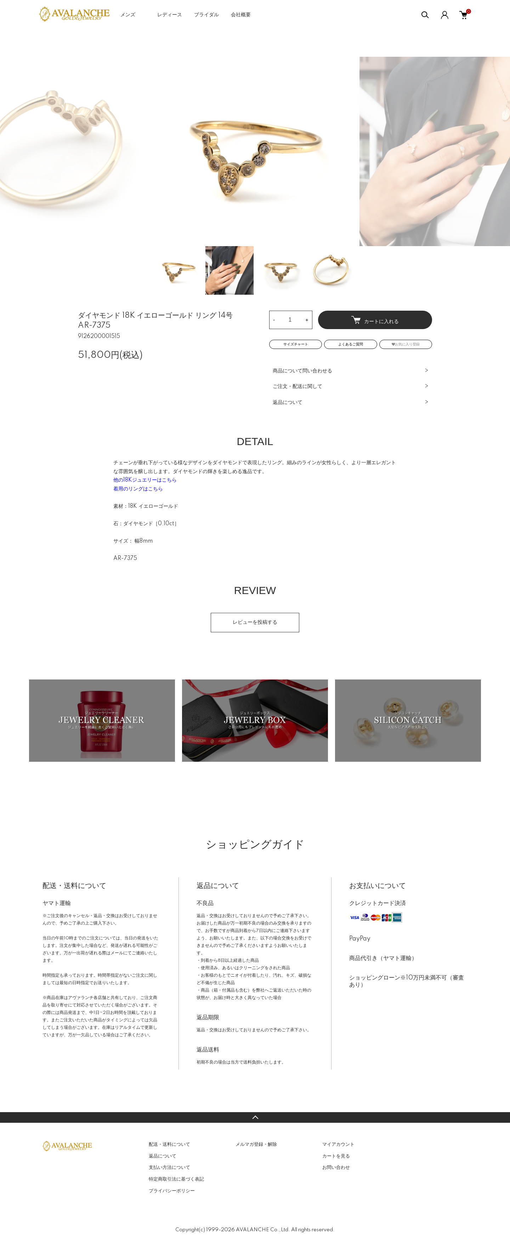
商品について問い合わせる (302, 371)
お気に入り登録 (406, 344)
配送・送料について (169, 1144)
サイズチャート (295, 344)
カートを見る (336, 1156)
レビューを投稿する (255, 622)
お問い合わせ (336, 1167)
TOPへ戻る (255, 1117)
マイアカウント (338, 1144)
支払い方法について (169, 1167)
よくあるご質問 (350, 344)
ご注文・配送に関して (297, 386)
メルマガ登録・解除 (256, 1144)
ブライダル (206, 15)
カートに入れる (375, 320)
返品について (287, 402)
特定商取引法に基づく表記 (176, 1179)
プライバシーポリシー (172, 1190)
